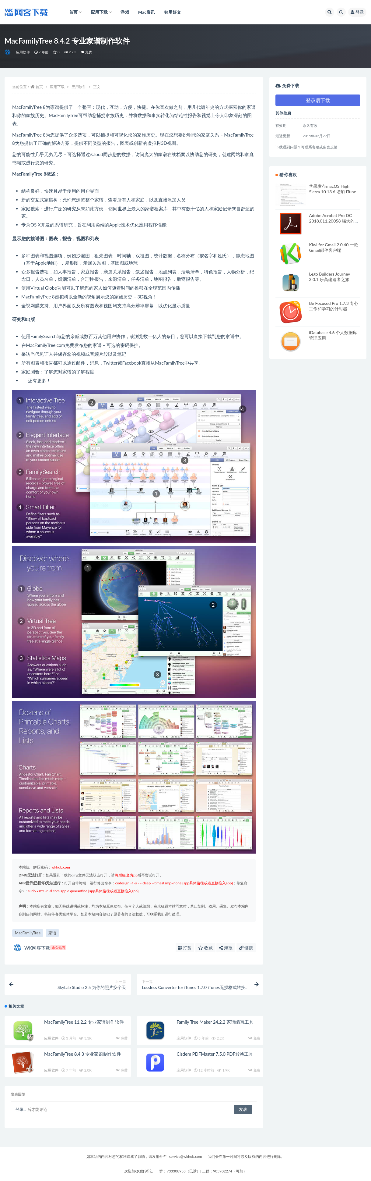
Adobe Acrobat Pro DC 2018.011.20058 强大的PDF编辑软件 (332, 221)
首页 (39, 86)
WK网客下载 (40, 947)
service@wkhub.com (185, 1156)
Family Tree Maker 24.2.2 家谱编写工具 (215, 1022)
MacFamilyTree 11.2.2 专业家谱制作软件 (84, 1022)
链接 (246, 947)
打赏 (185, 947)
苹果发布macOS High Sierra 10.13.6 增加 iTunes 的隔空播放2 (333, 192)
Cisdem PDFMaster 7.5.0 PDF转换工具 (215, 1054)
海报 (226, 947)
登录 (357, 12)
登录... (21, 1109)
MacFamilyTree (27, 932)
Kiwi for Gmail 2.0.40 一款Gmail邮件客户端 (333, 247)
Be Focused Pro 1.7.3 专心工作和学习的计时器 (333, 306)
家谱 (52, 932)
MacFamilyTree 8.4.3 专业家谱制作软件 (82, 1054)
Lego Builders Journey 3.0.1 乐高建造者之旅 (329, 276)
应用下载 (57, 86)
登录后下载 (318, 100)
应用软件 (23, 52)
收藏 (205, 947)
